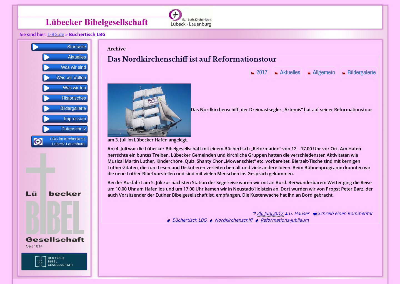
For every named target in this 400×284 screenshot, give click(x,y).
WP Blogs (226, 281)
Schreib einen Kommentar (345, 213)
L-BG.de (56, 34)
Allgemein (324, 72)
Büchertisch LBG (189, 220)
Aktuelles (290, 72)
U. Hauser (299, 213)
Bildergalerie (362, 72)
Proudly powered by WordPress (187, 281)
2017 (262, 72)
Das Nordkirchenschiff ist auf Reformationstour (192, 59)
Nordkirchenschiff (233, 220)
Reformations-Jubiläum (285, 220)
